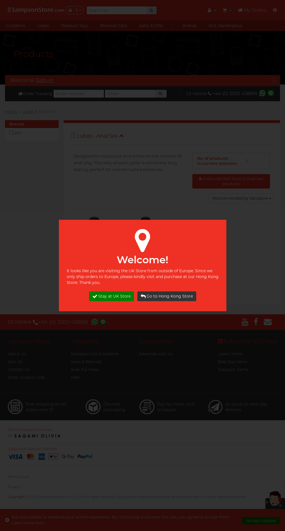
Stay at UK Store (111, 296)
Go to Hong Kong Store (167, 296)
